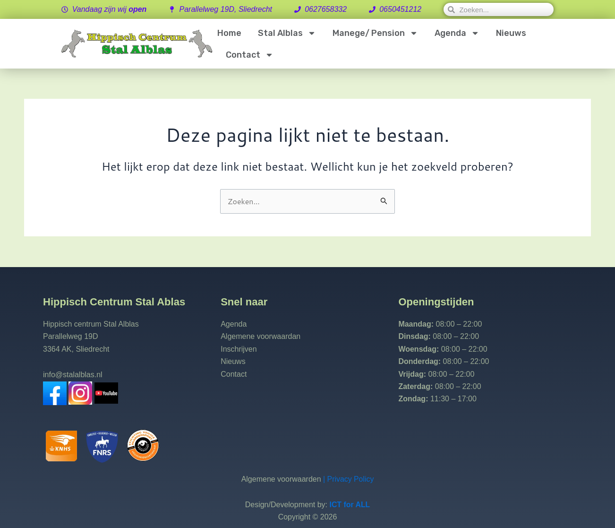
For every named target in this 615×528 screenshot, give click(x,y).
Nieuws (511, 33)
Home (229, 33)
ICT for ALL (349, 505)
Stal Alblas (287, 33)
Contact (249, 55)
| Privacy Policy (347, 479)
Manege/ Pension (375, 33)
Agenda (457, 33)
